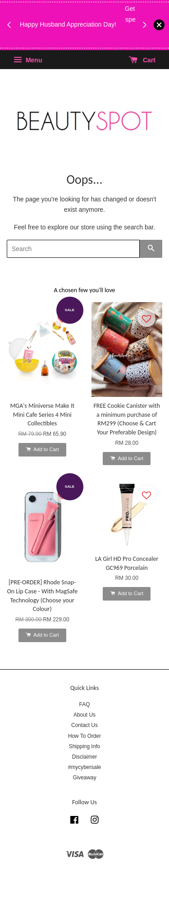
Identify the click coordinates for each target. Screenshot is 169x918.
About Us (84, 715)
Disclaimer (84, 757)
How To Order (84, 736)
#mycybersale (84, 767)
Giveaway (84, 777)
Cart (142, 60)
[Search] (73, 249)
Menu (28, 60)
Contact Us (84, 725)
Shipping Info (84, 746)
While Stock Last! (79, 40)
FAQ (84, 704)
